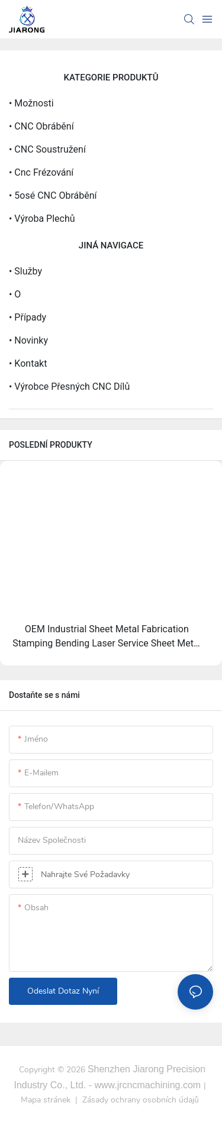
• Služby (25, 271)
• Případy (27, 317)
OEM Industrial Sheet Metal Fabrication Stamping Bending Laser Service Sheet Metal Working (106, 637)
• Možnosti (31, 103)
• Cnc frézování (41, 172)
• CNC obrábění (41, 126)
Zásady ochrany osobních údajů (140, 1099)
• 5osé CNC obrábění (52, 195)
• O (15, 294)
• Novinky (28, 340)
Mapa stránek (47, 1099)
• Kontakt (28, 363)
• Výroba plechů (42, 218)
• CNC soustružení (47, 149)
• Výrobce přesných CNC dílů (69, 386)
